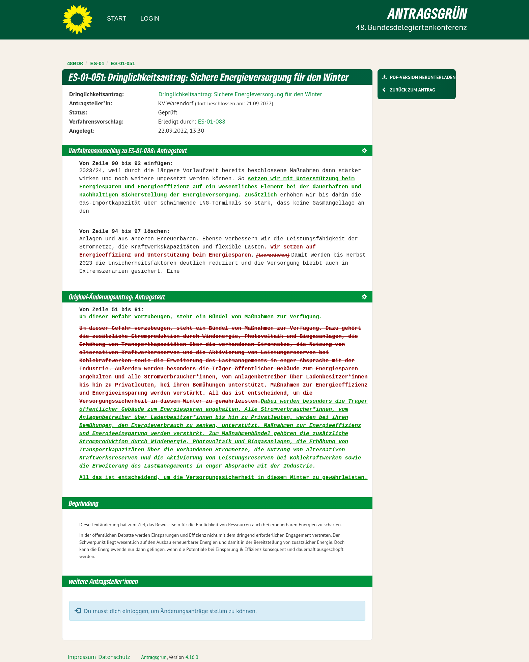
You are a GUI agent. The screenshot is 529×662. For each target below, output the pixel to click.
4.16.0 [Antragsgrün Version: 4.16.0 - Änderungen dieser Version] (192, 657)
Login (149, 18)
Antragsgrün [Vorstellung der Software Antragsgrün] (153, 657)
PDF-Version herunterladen (422, 77)
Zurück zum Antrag (412, 90)
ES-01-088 (211, 121)
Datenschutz (114, 657)
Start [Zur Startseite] (116, 18)
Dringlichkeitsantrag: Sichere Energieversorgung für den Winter (240, 94)
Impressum (81, 657)
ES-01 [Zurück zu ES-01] (97, 63)
